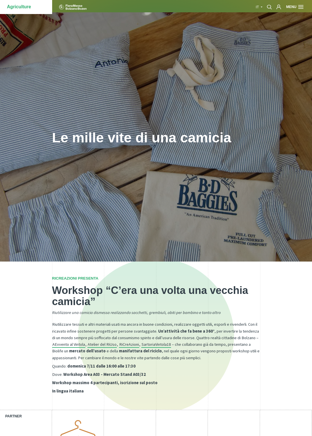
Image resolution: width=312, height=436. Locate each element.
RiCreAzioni (129, 344)
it (258, 7)
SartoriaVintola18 (156, 344)
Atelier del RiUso (102, 344)
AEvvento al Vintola (68, 344)
